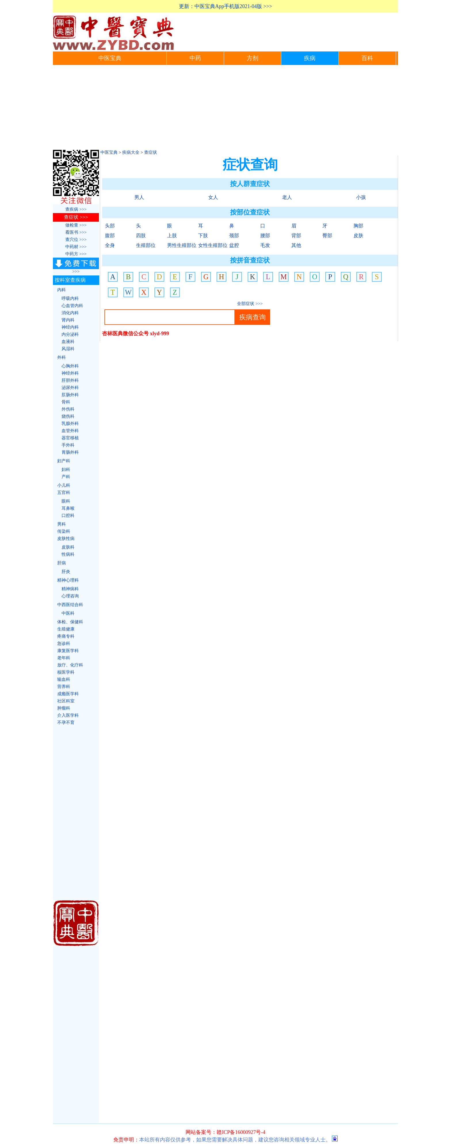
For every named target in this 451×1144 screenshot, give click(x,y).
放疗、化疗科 (70, 665)
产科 (66, 476)
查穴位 (72, 239)
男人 (139, 197)
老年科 (63, 658)
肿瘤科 (63, 708)
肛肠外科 (70, 394)
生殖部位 (146, 245)
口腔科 (68, 515)
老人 (287, 197)
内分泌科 (70, 334)
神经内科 (70, 327)
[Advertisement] (225, 108)
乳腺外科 (70, 423)
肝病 (61, 563)
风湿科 (68, 348)
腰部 (265, 235)
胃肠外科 (70, 452)
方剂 (252, 58)
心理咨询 (70, 596)
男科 (61, 524)
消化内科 (70, 313)
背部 (296, 235)
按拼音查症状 (250, 260)
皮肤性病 (65, 538)
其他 (296, 245)
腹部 (110, 235)
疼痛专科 (65, 636)
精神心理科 (68, 580)
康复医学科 (68, 650)
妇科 (66, 469)
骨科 (66, 402)
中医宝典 (109, 58)
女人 (213, 197)
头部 (110, 226)
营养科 (63, 686)
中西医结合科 (70, 604)
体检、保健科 (70, 622)
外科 (61, 357)
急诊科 (63, 643)
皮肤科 (68, 547)
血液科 (68, 341)
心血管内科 (72, 305)
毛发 (265, 245)
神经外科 (70, 373)
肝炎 (66, 571)
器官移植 (70, 438)
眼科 (66, 501)
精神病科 (70, 589)
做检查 (72, 225)
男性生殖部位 (181, 245)
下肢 (203, 235)
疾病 (310, 58)
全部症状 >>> (250, 303)
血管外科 (70, 430)
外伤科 (68, 409)
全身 (110, 245)
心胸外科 (70, 366)
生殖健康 (65, 629)
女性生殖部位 (213, 245)
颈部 (234, 235)
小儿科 (63, 485)
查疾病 (72, 209)
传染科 (63, 531)
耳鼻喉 (68, 508)
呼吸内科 (70, 298)
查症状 (150, 152)
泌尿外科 (70, 387)
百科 (367, 58)
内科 (61, 290)
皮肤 (358, 235)
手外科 (68, 445)
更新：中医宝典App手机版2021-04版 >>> (225, 6)
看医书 (72, 232)
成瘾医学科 (68, 693)
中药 (195, 58)
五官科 (63, 492)
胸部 (358, 226)
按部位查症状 (250, 212)
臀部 (327, 235)
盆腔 (234, 245)
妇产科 (63, 461)
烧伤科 (68, 416)
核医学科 (65, 672)
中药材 (72, 246)
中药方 (72, 254)
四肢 (141, 235)
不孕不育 (65, 722)
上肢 (172, 235)
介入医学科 (68, 715)
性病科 (68, 554)
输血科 (63, 679)
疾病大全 (130, 152)
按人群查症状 (250, 183)
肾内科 (68, 320)
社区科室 (65, 701)
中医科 (68, 613)
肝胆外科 (70, 380)
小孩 (361, 197)
